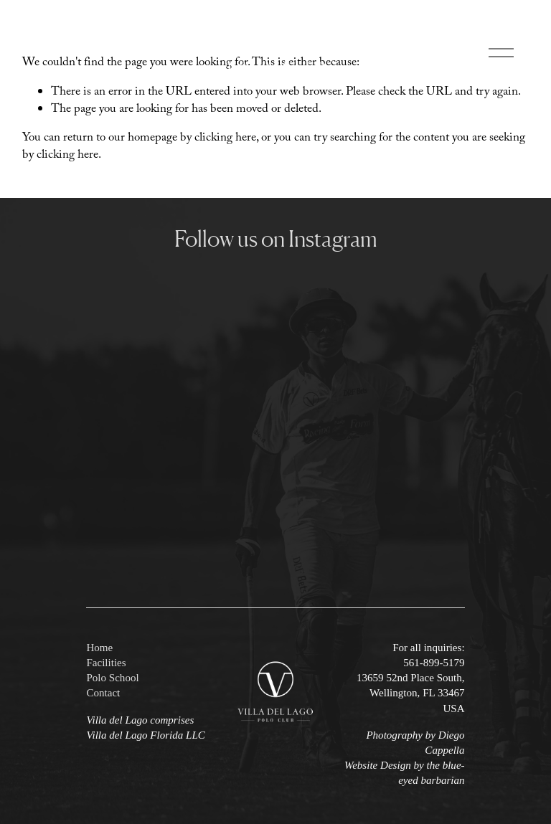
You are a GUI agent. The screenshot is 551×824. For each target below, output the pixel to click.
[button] (133, 310)
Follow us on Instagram (275, 238)
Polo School (112, 677)
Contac (101, 692)
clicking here (225, 138)
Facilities (106, 662)
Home (99, 647)
